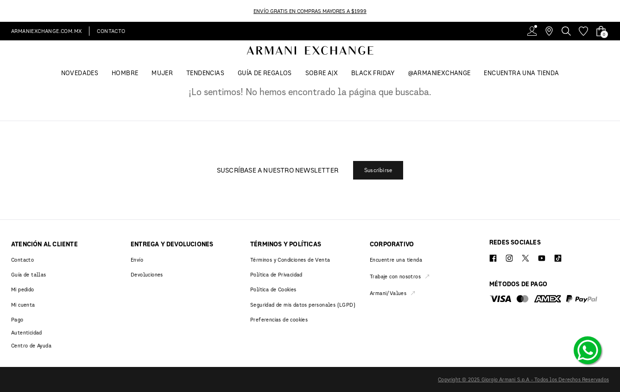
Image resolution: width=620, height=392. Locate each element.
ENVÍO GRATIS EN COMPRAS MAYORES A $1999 (310, 10)
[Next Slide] (614, 10)
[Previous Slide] (5, 10)
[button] (378, 170)
